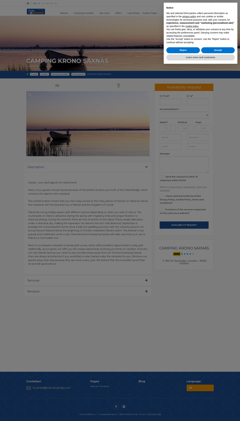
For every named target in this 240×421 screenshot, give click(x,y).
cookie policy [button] (191, 26)
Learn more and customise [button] (200, 57)
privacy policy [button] (189, 16)
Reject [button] (183, 50)
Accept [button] (218, 50)
